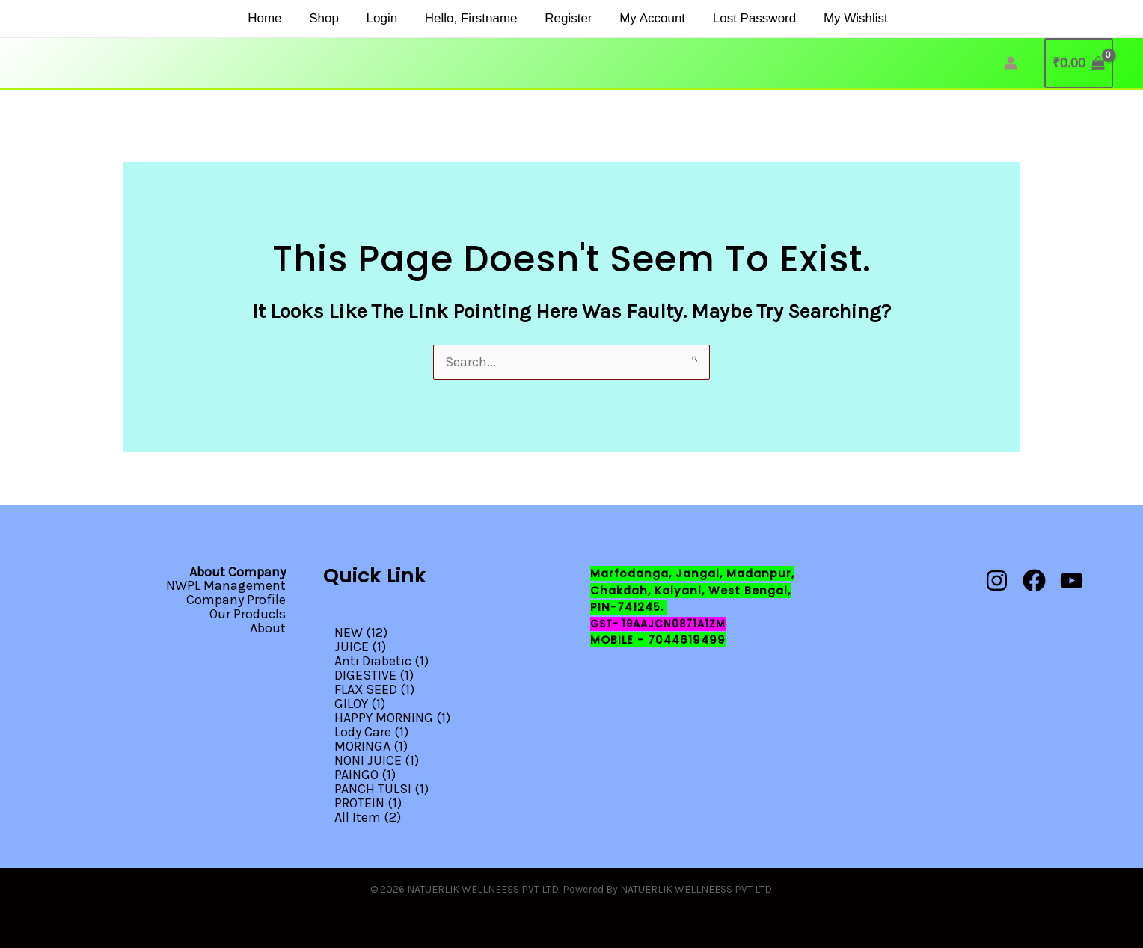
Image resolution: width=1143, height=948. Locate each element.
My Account (637, 18)
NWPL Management (226, 586)
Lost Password (734, 18)
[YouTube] (1071, 581)
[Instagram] (996, 581)
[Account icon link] (1010, 63)
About (268, 626)
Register (558, 18)
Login (382, 18)
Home (274, 18)
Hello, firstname (466, 18)
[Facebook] (1034, 581)
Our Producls (247, 613)
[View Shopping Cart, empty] (1078, 63)
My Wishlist (831, 18)
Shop (329, 18)
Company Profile (236, 599)
